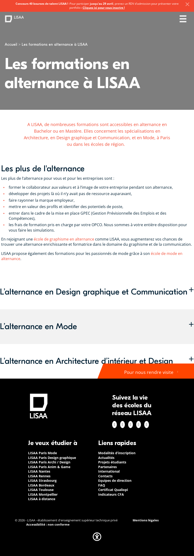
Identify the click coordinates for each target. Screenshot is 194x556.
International (109, 471)
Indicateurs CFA (111, 494)
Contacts (105, 476)
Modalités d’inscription (116, 453)
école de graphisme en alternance (64, 239)
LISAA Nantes (39, 471)
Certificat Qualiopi (113, 489)
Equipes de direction (114, 480)
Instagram (122, 424)
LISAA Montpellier (43, 494)
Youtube (146, 424)
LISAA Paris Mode (42, 453)
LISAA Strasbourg (42, 480)
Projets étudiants (112, 462)
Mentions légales (146, 520)
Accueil (11, 44)
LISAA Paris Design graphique (52, 457)
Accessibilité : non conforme (48, 525)
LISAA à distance (41, 499)
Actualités (106, 457)
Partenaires (107, 467)
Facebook (114, 424)
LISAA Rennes (39, 476)
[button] (97, 292)
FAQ (101, 485)
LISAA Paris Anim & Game (49, 467)
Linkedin (130, 424)
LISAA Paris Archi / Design (49, 462)
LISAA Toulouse (41, 489)
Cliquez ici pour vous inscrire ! (104, 8)
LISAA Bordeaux (41, 485)
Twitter (138, 424)
